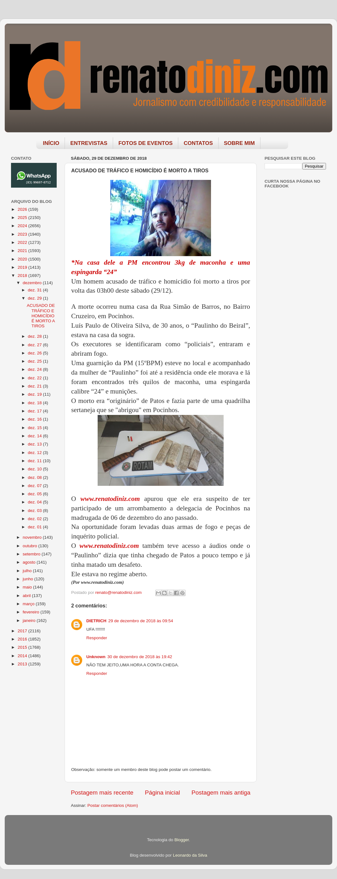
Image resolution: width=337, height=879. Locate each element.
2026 (23, 209)
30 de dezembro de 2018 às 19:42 (139, 656)
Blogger (181, 839)
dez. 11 (35, 460)
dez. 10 (35, 469)
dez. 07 (35, 485)
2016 (23, 639)
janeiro (30, 620)
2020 (23, 259)
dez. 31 (35, 290)
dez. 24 (35, 369)
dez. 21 (35, 386)
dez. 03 (35, 510)
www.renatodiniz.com (110, 499)
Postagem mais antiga (220, 792)
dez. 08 (35, 477)
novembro (33, 537)
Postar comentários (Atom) (113, 805)
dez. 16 (35, 419)
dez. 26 (35, 353)
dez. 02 (35, 518)
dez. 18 (35, 402)
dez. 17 (35, 411)
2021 (23, 250)
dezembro (33, 282)
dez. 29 (35, 298)
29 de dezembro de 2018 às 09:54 (140, 620)
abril (27, 595)
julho (28, 570)
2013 (23, 664)
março (29, 603)
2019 (23, 267)
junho (28, 579)
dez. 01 (35, 527)
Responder (96, 637)
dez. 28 (35, 336)
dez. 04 (35, 502)
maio (28, 587)
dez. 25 (35, 361)
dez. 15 (35, 427)
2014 (23, 655)
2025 (23, 217)
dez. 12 (35, 452)
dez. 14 (35, 436)
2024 (23, 225)
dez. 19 (35, 394)
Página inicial (162, 792)
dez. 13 (35, 444)
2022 (23, 242)
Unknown (96, 656)
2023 (23, 234)
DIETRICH (96, 620)
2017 (23, 631)
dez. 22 (35, 378)
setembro (32, 554)
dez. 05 (35, 493)
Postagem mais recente (102, 792)
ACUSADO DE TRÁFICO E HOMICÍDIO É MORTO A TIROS (41, 315)
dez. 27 (35, 344)
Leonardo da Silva (190, 855)
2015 (23, 647)
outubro (30, 545)
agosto (30, 562)
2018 (23, 275)
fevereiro (31, 612)
